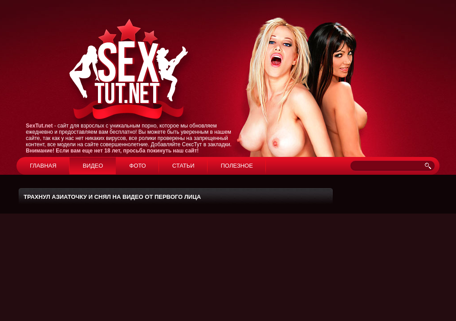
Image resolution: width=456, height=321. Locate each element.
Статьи (183, 165)
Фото (137, 165)
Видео (93, 165)
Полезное (237, 165)
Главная (43, 165)
